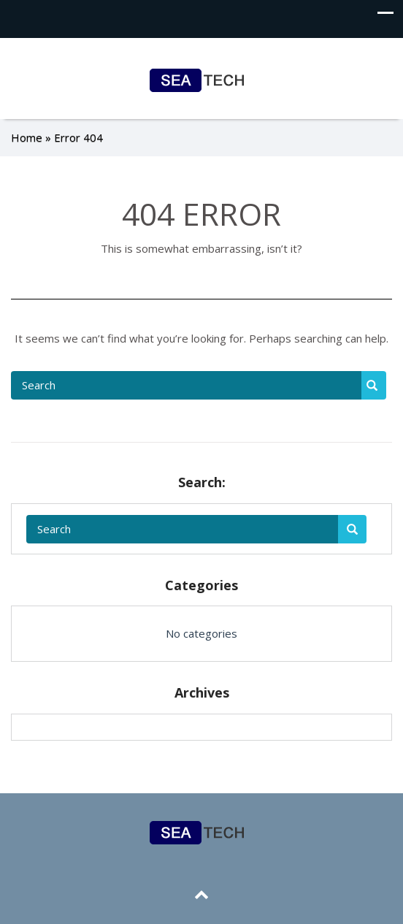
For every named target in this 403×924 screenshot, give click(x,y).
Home (26, 137)
